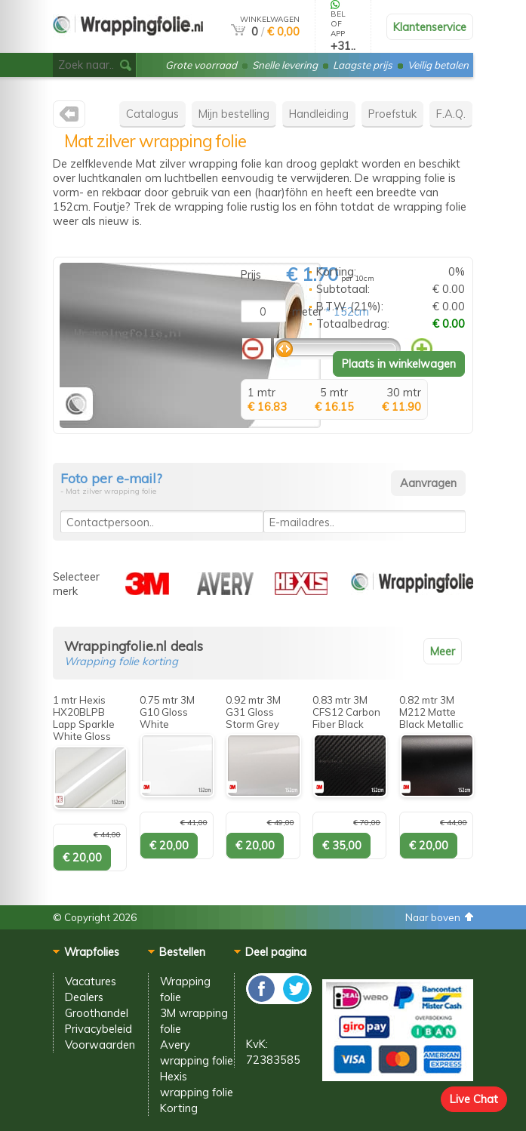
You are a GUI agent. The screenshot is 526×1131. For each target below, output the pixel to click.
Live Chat (474, 1099)
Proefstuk (392, 113)
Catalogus (152, 113)
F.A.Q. (451, 113)
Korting (179, 1108)
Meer (442, 651)
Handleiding (319, 113)
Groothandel (96, 1013)
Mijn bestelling (233, 113)
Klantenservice (429, 27)
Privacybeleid (98, 1029)
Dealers (84, 997)
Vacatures (90, 981)
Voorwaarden (100, 1044)
